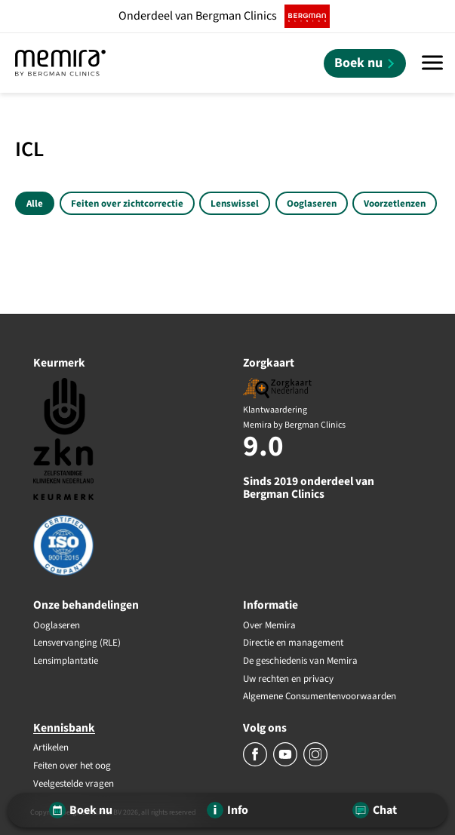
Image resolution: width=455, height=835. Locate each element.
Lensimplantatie (65, 661)
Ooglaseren (312, 203)
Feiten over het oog (72, 766)
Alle (34, 203)
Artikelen (51, 748)
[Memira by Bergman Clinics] (60, 63)
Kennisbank (64, 728)
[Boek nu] (365, 63)
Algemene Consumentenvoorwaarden (319, 697)
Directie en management (293, 643)
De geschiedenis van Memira (300, 661)
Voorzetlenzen (395, 203)
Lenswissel (235, 203)
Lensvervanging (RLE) (77, 643)
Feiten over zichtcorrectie (127, 203)
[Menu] (432, 63)
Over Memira (269, 626)
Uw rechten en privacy (288, 680)
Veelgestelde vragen (73, 784)
